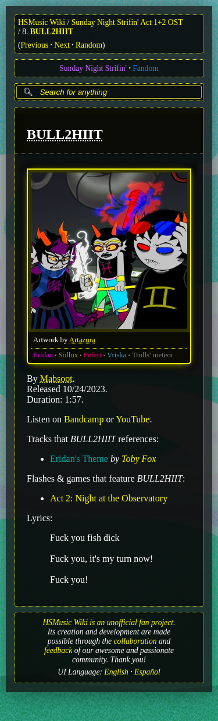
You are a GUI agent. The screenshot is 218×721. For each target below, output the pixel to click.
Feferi (93, 354)
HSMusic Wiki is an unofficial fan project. (109, 622)
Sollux (68, 354)
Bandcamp (83, 419)
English (116, 672)
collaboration (135, 641)
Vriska (116, 354)
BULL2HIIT (51, 31)
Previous (35, 45)
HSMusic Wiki (41, 22)
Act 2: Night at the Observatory (108, 498)
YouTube (132, 419)
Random (89, 45)
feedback (58, 650)
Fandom (146, 68)
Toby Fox (138, 458)
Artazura (82, 339)
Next (61, 45)
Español (147, 672)
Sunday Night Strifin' (93, 68)
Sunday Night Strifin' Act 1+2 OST (127, 22)
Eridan (43, 354)
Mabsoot (56, 378)
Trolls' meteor (152, 354)
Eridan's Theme (79, 458)
